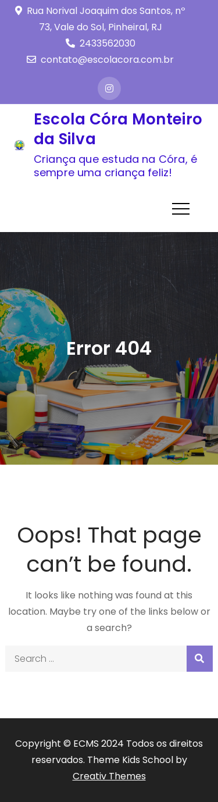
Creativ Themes (109, 776)
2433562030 (100, 43)
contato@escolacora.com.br (100, 59)
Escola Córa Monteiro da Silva (118, 129)
